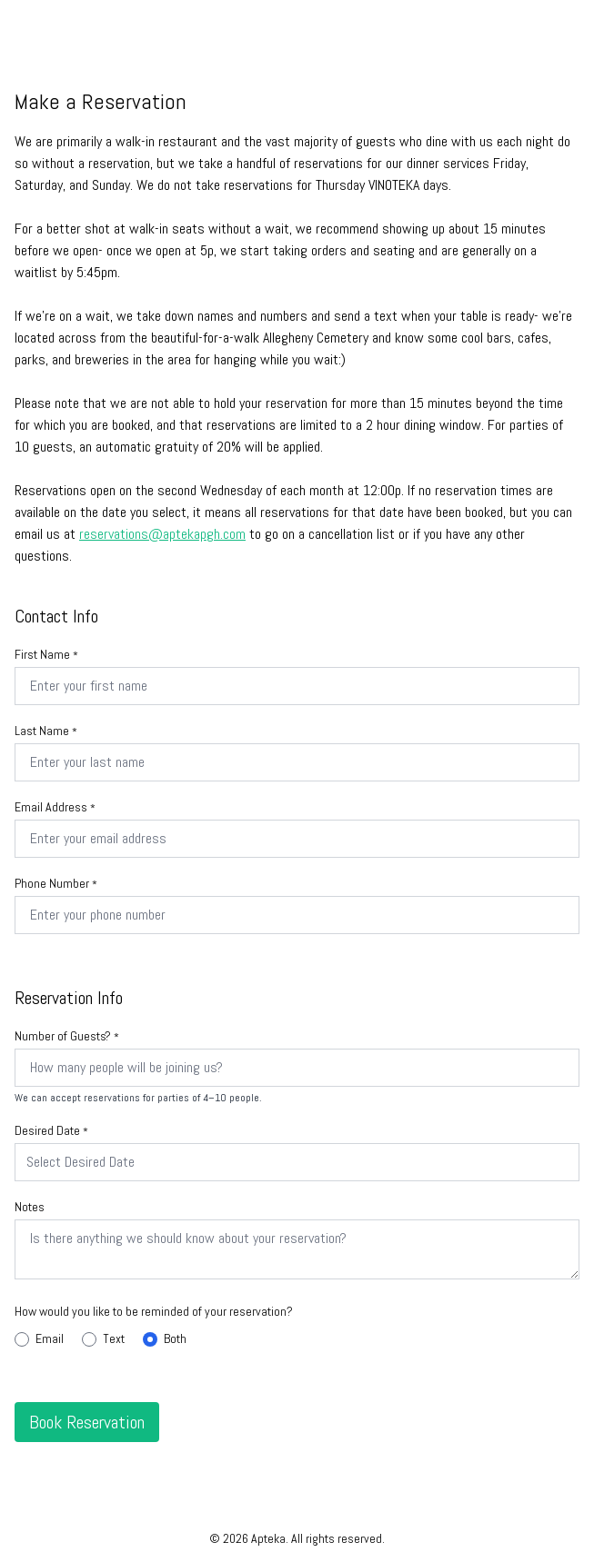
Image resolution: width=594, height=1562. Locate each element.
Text (103, 1338)
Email (39, 1338)
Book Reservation (87, 1422)
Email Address (55, 807)
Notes (30, 1207)
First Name (46, 654)
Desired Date (51, 1130)
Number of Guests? (67, 1036)
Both (164, 1338)
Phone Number (56, 883)
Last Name (46, 730)
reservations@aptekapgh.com (162, 533)
